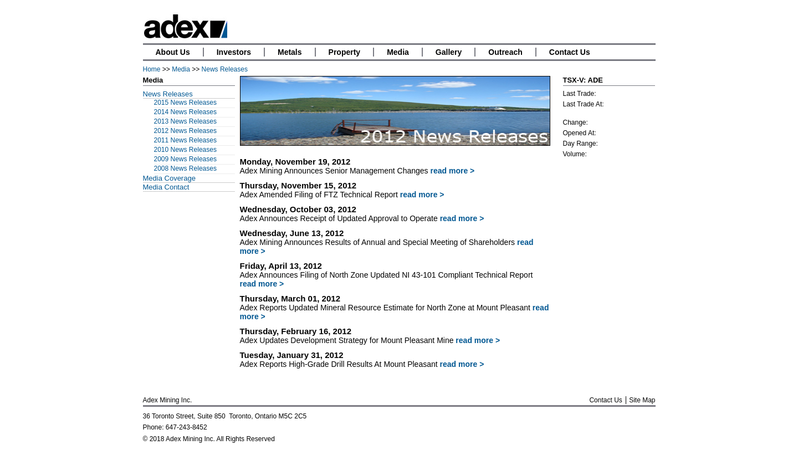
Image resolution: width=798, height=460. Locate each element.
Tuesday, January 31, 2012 (292, 355)
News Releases (225, 69)
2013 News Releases (185, 121)
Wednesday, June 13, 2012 (292, 233)
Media (181, 69)
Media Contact (166, 187)
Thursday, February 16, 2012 (295, 331)
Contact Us (605, 400)
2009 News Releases (185, 159)
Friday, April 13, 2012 (281, 265)
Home (152, 69)
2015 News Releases (185, 102)
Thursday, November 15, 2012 (298, 185)
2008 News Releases (185, 168)
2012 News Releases (185, 131)
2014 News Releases (185, 112)
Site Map (642, 400)
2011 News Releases (185, 140)
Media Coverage (169, 178)
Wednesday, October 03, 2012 (298, 209)
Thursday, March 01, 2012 (290, 298)
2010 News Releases (185, 150)
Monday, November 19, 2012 (295, 161)
